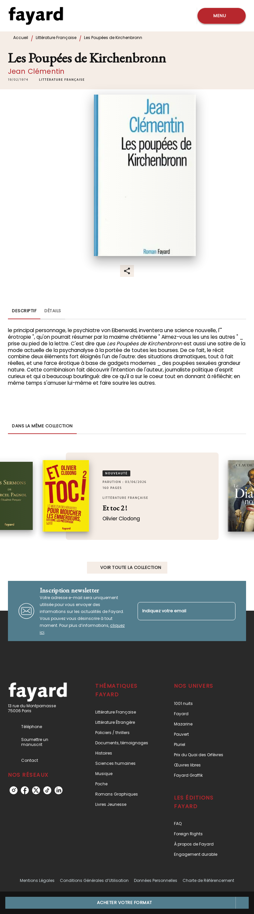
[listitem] (13, 790)
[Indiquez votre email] (178, 611)
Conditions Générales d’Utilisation (94, 880)
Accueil (20, 37)
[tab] (24, 311)
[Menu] (221, 16)
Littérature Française (56, 37)
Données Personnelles (155, 880)
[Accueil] (36, 15)
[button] (61, 80)
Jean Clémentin (36, 71)
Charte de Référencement (208, 880)
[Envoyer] (227, 611)
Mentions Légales (37, 880)
